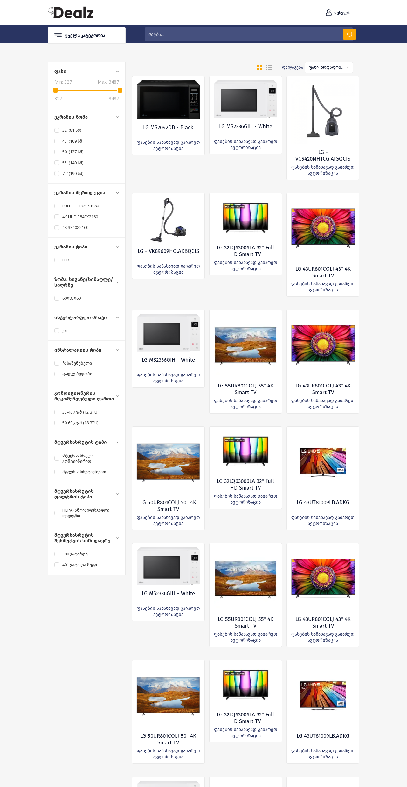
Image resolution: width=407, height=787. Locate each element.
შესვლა (342, 12)
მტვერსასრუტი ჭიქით (84, 472)
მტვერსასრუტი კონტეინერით (77, 458)
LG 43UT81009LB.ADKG (323, 502)
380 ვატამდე (75, 554)
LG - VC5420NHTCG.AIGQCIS (322, 155)
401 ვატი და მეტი (79, 565)
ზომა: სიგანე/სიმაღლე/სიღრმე (83, 282)
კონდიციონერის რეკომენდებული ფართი (84, 396)
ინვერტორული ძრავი (80, 317)
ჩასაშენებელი (77, 363)
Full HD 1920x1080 (80, 206)
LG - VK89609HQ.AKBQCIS (168, 251)
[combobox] (329, 67)
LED (65, 260)
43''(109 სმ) (72, 141)
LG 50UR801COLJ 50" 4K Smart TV (168, 505)
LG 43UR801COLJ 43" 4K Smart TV (323, 272)
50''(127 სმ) (72, 152)
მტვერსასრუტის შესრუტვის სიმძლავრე (82, 538)
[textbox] (249, 34)
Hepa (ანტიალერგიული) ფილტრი (86, 513)
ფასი (60, 71)
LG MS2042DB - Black (168, 127)
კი (64, 330)
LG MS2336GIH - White (245, 126)
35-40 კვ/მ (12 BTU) (80, 412)
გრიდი (259, 67)
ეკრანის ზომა (71, 117)
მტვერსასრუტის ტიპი (80, 442)
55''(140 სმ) (72, 162)
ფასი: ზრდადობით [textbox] (327, 67)
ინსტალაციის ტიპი (77, 350)
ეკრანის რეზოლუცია (79, 193)
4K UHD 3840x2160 (80, 216)
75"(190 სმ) (72, 173)
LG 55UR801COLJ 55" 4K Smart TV (245, 389)
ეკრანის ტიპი (70, 247)
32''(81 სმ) (71, 130)
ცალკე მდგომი (77, 374)
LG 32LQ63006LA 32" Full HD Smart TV (245, 251)
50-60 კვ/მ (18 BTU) (80, 423)
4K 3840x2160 (75, 227)
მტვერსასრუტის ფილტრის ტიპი (74, 494)
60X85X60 (71, 298)
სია (269, 67)
